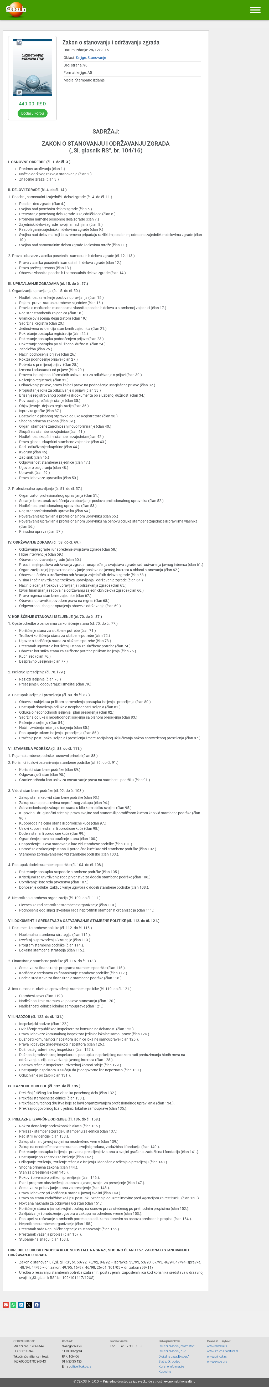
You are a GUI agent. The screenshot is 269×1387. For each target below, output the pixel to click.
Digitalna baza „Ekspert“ (174, 1356)
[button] (6, 1305)
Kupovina (165, 1371)
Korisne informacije (171, 1366)
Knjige (81, 57)
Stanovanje (96, 57)
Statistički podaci (169, 1361)
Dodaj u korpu (32, 113)
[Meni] (255, 10)
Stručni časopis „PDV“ (172, 1351)
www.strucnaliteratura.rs (222, 1351)
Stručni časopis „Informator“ (176, 1346)
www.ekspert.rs (217, 1361)
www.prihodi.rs (216, 1356)
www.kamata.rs (217, 1346)
